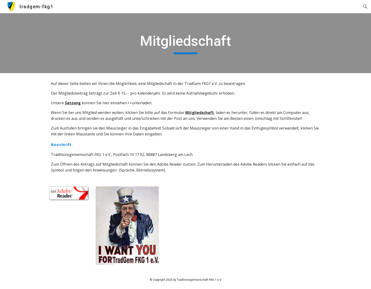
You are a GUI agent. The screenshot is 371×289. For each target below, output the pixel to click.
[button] (365, 6)
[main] (185, 43)
